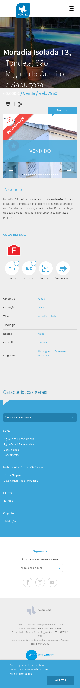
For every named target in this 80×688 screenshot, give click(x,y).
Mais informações (21, 674)
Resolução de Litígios (37, 632)
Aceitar (60, 680)
